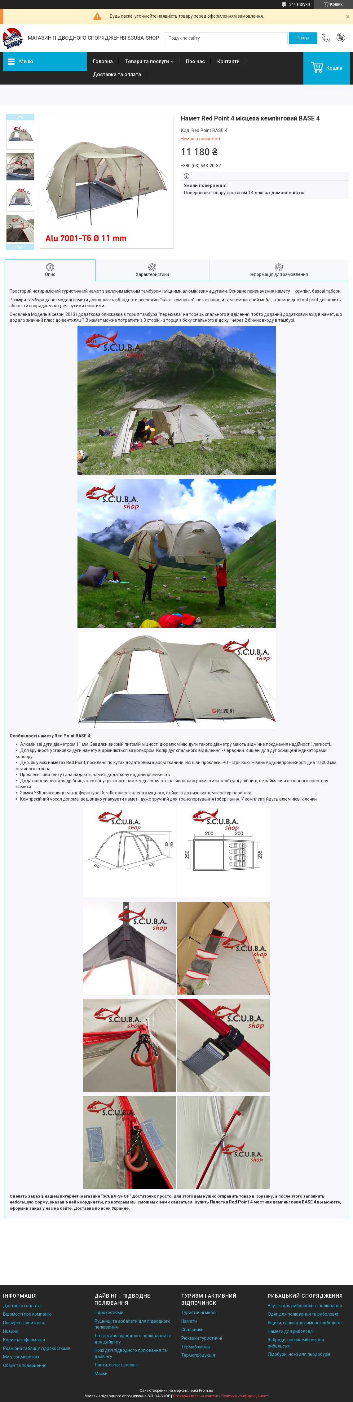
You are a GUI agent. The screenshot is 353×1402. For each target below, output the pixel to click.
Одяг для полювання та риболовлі (303, 1314)
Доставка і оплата (22, 1305)
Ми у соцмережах (21, 1356)
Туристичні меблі (198, 1312)
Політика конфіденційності (245, 1396)
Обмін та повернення (24, 1365)
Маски (101, 1373)
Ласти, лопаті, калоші (116, 1364)
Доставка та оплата (117, 74)
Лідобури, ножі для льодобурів (299, 1354)
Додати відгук (341, 38)
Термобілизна (195, 1346)
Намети (189, 1321)
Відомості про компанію (27, 1314)
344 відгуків (300, 4)
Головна (103, 61)
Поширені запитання (24, 1322)
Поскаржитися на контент (195, 1396)
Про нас (195, 61)
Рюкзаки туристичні (201, 1338)
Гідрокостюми (109, 1312)
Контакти (228, 61)
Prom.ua (206, 1390)
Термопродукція (198, 1355)
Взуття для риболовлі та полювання (305, 1305)
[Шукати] (303, 38)
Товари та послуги (147, 61)
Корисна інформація (24, 1339)
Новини (10, 1331)
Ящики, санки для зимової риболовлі (305, 1322)
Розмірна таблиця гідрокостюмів (37, 1348)
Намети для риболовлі (291, 1331)
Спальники (192, 1329)
